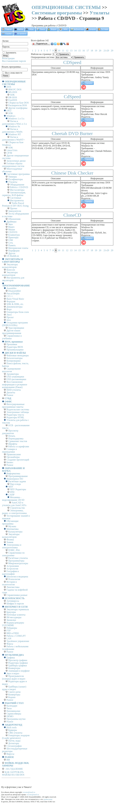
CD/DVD (12, 232)
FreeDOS (12, 100)
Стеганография (14, 746)
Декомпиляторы (14, 306)
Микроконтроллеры (18, 563)
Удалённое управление (17, 641)
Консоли (10, 269)
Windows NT (14, 134)
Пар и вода (15, 484)
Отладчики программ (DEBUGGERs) (15, 323)
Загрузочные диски (16, 161)
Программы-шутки (15, 719)
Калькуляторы (15, 531)
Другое (11, 253)
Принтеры (13, 237)
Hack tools (11, 727)
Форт (9, 309)
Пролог (10, 317)
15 (79, 50)
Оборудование (17, 184)
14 (75, 50)
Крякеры (12, 730)
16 (83, 50)
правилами (47, 799)
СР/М (9, 153)
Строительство (17, 508)
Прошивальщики (15, 349)
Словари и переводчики (9, 450)
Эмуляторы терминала (17, 609)
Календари (11, 705)
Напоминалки (13, 711)
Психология (14, 579)
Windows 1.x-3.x (16, 118)
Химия (9, 542)
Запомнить (9, 52)
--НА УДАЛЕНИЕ (14, 769)
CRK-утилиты (15, 732)
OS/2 (8, 110)
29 (108, 50)
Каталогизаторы (14, 358)
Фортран (10, 301)
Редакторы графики (18, 663)
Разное (9, 395)
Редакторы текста (15, 415)
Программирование (18, 476)
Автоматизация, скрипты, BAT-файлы (14, 193)
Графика (10, 657)
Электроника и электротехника (11, 546)
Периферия (14, 250)
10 (59, 50)
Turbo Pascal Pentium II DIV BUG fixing (15, 204)
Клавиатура (14, 235)
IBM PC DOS (14, 89)
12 (67, 50)
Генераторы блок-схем (17, 312)
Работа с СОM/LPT (16, 636)
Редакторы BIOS (14, 347)
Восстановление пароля (14, 61)
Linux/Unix (11, 150)
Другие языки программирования (11, 331)
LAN (8, 638)
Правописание (13, 454)
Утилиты (99, 12)
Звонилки (11, 620)
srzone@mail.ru (29, 792)
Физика (10, 539)
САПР (11, 494)
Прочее (13, 208)
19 (96, 50)
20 (100, 50)
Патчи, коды (14, 740)
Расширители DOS (17, 105)
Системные (15, 198)
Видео (11, 227)
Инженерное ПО (14, 479)
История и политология (9, 583)
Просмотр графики (17, 660)
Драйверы (11, 221)
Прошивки (11, 344)
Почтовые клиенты (15, 614)
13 (71, 50)
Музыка (12, 526)
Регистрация (8, 58)
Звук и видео (12, 673)
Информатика (13, 473)
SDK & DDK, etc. (15, 304)
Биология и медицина (17, 576)
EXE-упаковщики (15, 376)
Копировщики (13, 361)
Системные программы (57, 12)
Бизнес (9, 462)
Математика (12, 529)
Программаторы (16, 560)
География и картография (10, 572)
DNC (12, 492)
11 (63, 50)
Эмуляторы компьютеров (10, 273)
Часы (9, 708)
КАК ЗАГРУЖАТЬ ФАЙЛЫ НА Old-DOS (13, 773)
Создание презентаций (17, 459)
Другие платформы (17, 108)
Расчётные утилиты (18, 558)
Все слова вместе (12, 72)
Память (12, 245)
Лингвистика (12, 587)
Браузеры (11, 612)
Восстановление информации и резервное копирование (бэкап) (14, 384)
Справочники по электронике (13, 554)
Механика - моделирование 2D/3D (13, 498)
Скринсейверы (13, 713)
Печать (11, 436)
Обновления (14, 219)
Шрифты (12, 444)
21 (105, 50)
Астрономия (12, 566)
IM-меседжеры (13, 617)
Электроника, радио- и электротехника (14, 511)
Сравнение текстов (17, 441)
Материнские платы (18, 248)
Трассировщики (16, 328)
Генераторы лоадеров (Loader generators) (16, 736)
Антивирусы (12, 601)
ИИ (8, 759)
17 (88, 50)
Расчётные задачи (17, 481)
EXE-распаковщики (16, 379)
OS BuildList (12, 256)
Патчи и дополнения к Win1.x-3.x (14, 122)
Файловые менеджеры (17, 355)
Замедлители (14, 211)
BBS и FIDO (12, 633)
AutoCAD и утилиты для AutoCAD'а (14, 503)
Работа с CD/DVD (19, 187)
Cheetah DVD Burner (72, 133)
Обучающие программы (10, 522)
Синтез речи (14, 692)
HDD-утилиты (13, 390)
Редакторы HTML (15, 417)
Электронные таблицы (17, 412)
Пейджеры (11, 628)
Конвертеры (14, 668)
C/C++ (9, 296)
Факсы (9, 644)
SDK (12, 95)
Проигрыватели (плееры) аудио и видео (13, 677)
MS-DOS (12, 92)
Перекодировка (15, 438)
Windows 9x (14, 126)
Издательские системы (17, 409)
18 (92, 50)
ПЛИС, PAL (14, 550)
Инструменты (17, 200)
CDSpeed (72, 62)
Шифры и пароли (15, 603)
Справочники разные (16, 595)
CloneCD (72, 215)
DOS (8, 87)
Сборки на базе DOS (18, 102)
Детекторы (13, 743)
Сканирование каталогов (11, 370)
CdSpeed (72, 96)
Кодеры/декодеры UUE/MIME (13, 624)
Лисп (9, 314)
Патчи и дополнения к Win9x (12, 130)
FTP (8, 630)
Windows (10, 116)
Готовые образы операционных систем (13, 164)
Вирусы (10, 754)
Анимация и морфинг (19, 671)
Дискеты (10, 392)
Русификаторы (15, 179)
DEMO (9, 716)
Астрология (12, 568)
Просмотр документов (10, 432)
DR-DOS (12, 97)
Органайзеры (13, 457)
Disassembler (14, 291)
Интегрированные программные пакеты (13, 405)
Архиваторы (12, 374)
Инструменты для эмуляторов (13, 279)
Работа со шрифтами (18, 446)
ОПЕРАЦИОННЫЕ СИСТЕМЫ (66, 7)
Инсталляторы (17, 190)
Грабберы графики (17, 665)
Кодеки (11, 697)
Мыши (11, 229)
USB (10, 240)
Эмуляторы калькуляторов (10, 265)
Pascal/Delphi (13, 293)
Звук (10, 224)
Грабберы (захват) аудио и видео (14, 688)
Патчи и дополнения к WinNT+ (13, 138)
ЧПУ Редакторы (18, 489)
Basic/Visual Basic (15, 299)
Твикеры (12, 176)
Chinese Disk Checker (72, 173)
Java (8, 320)
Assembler (11, 288)
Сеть (10, 242)
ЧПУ (10, 486)
